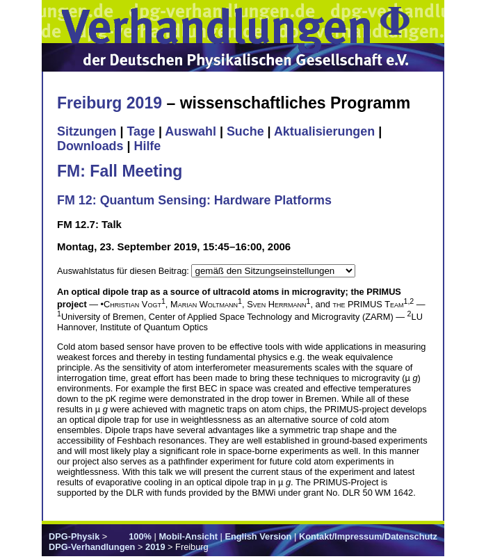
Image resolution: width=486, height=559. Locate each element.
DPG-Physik (74, 536)
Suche (245, 131)
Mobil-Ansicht (188, 536)
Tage (141, 131)
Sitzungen (87, 131)
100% (140, 536)
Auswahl (190, 131)
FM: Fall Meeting (119, 171)
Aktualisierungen (324, 131)
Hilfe (147, 146)
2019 (155, 547)
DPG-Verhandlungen (92, 547)
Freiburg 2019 (109, 103)
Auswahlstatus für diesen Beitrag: (124, 271)
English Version (258, 536)
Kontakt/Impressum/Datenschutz (368, 536)
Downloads (90, 146)
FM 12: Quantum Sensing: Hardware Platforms (194, 200)
